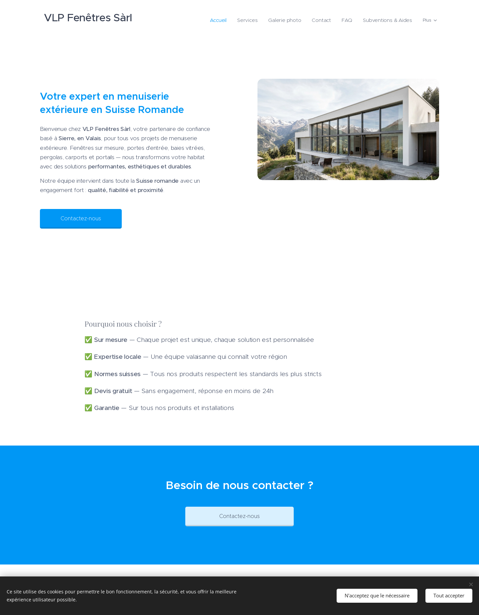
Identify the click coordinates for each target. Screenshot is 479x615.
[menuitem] (232, 20)
